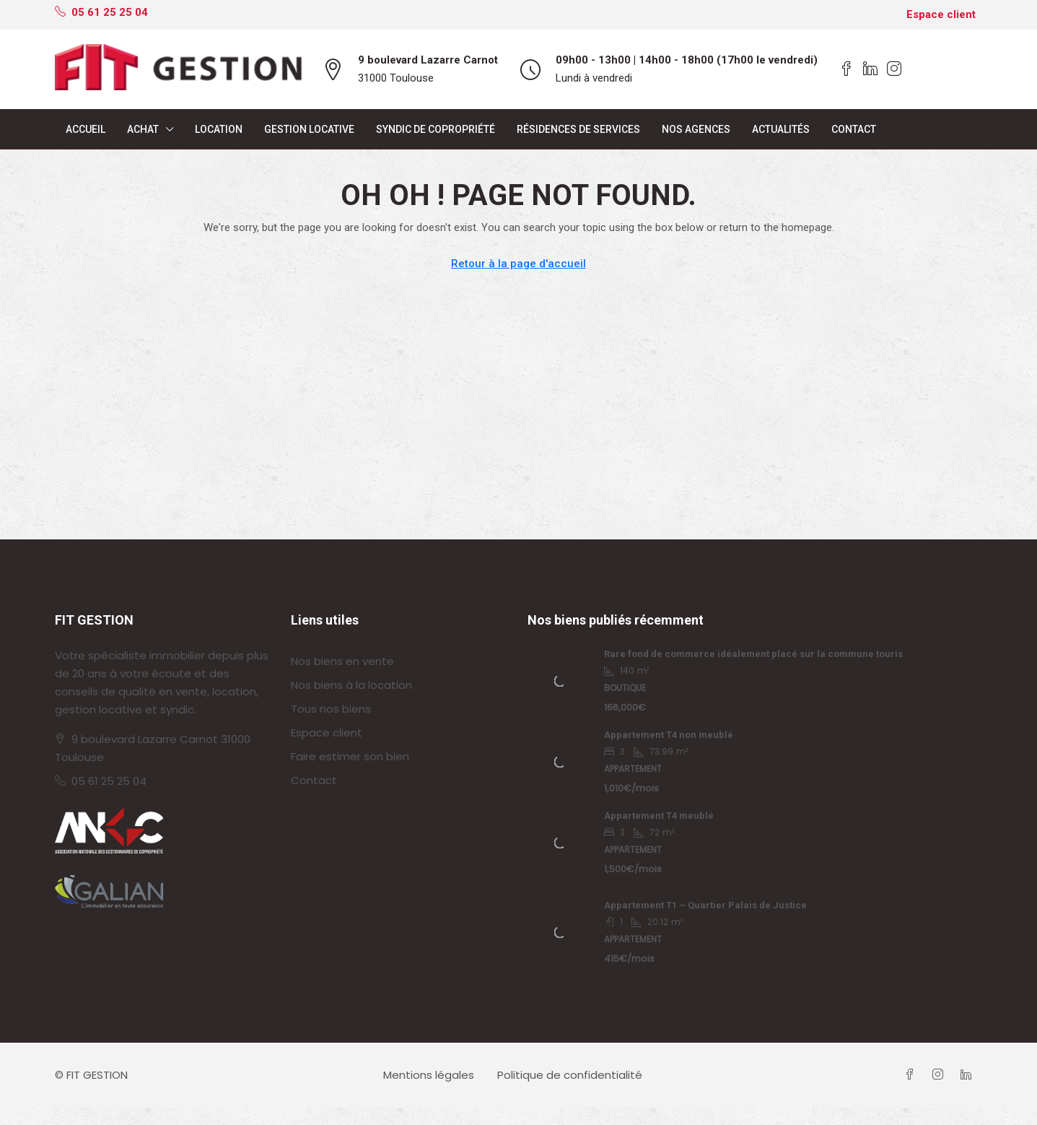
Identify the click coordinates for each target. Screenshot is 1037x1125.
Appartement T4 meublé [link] (659, 815)
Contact (853, 129)
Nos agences (696, 129)
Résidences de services (578, 129)
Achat (143, 129)
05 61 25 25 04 (108, 781)
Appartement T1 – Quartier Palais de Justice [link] (705, 905)
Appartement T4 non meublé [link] (668, 734)
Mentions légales (428, 1074)
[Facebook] (912, 1074)
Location (218, 129)
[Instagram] (940, 1074)
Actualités (781, 129)
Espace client (941, 14)
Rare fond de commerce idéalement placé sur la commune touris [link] (753, 653)
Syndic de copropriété (435, 129)
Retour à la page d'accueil (518, 263)
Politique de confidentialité (569, 1074)
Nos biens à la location (351, 684)
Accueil (85, 129)
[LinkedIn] (969, 1074)
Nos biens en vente (342, 661)
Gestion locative (309, 129)
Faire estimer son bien (350, 756)
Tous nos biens (331, 708)
